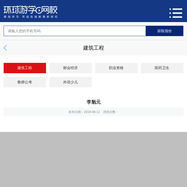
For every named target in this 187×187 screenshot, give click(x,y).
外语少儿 (70, 82)
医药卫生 (162, 68)
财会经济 (70, 68)
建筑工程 (24, 68)
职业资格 (116, 68)
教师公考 (24, 82)
